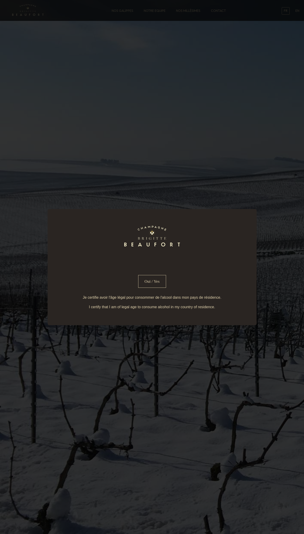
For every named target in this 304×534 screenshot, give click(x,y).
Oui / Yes (152, 281)
